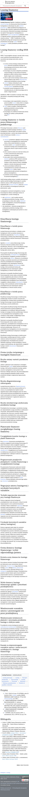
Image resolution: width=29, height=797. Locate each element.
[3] (7, 114)
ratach (9, 34)
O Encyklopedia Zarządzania (19, 788)
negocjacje (19, 505)
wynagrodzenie (15, 34)
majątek (24, 129)
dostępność (3, 571)
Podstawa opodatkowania (9, 683)
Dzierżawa (22, 681)
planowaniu (6, 441)
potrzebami (15, 591)
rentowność (5, 481)
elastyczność (20, 567)
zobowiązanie (19, 282)
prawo (5, 65)
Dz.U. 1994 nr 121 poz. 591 (9, 759)
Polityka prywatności (6, 788)
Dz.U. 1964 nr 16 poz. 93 (8, 755)
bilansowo (20, 128)
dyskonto (6, 159)
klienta (14, 567)
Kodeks (15, 695)
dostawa (11, 184)
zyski (5, 106)
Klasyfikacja (17, 234)
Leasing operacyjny (7, 677)
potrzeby (3, 514)
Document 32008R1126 (11, 752)
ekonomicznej (23, 79)
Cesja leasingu (14, 679)
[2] (5, 44)
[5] (17, 176)
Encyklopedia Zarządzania (10, 2)
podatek (26, 184)
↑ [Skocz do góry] (4, 693)
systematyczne (4, 627)
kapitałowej (8, 197)
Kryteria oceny (10, 566)
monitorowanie (12, 627)
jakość (6, 567)
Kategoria (3, 772)
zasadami (8, 243)
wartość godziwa (8, 86)
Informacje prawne (5, 789)
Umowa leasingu (8, 698)
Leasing (17, 677)
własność (6, 139)
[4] (8, 114)
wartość (6, 83)
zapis (14, 144)
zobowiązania (16, 265)
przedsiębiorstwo (15, 254)
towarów (16, 184)
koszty (14, 103)
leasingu (7, 24)
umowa (2, 24)
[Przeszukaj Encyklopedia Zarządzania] (14, 5)
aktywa (12, 258)
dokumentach (12, 346)
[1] (9, 37)
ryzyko (11, 366)
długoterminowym (20, 386)
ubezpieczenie (4, 450)
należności (22, 201)
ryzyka (15, 41)
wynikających (4, 43)
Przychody (14, 681)
